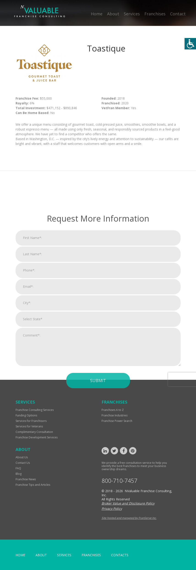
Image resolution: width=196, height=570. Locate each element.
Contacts (119, 555)
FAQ (18, 468)
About (113, 13)
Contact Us (23, 463)
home (20, 555)
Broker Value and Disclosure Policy (128, 503)
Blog (19, 474)
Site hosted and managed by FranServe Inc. (129, 518)
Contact (178, 13)
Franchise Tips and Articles (33, 485)
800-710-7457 (119, 480)
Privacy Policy (112, 508)
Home (96, 13)
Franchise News (26, 479)
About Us (22, 457)
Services (132, 13)
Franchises (155, 13)
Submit (98, 439)
